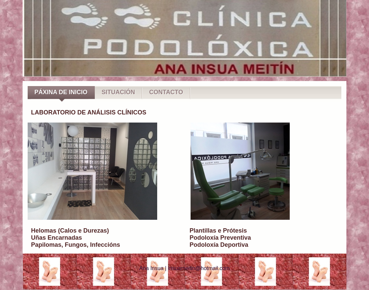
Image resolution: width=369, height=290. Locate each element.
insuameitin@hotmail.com (199, 268)
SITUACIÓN (118, 92)
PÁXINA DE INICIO (60, 92)
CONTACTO (166, 92)
